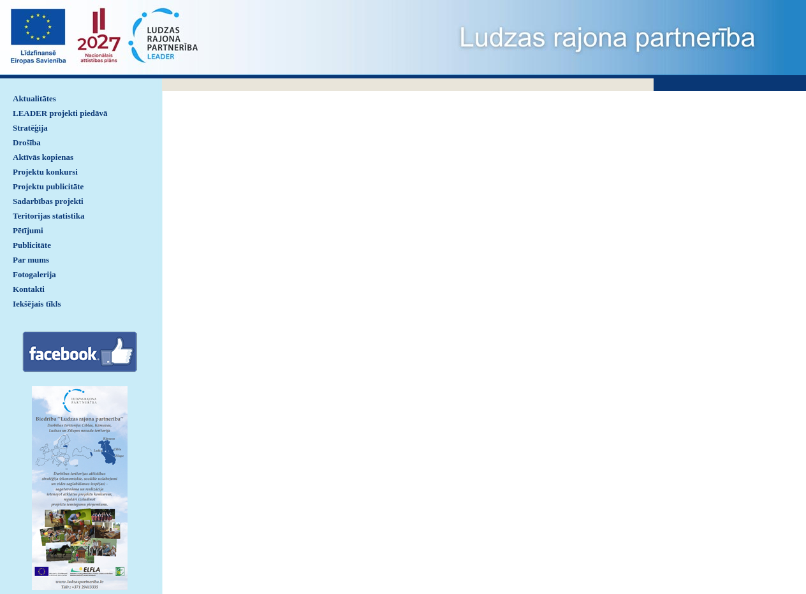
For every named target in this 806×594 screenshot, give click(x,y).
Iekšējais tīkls (37, 303)
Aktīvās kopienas (43, 157)
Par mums (31, 259)
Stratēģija (30, 128)
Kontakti (29, 289)
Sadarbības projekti (48, 201)
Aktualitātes (34, 98)
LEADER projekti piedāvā (60, 113)
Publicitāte (32, 245)
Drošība (27, 142)
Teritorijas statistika (49, 216)
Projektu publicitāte (48, 186)
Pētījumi (28, 230)
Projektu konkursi (45, 172)
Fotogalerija (34, 274)
